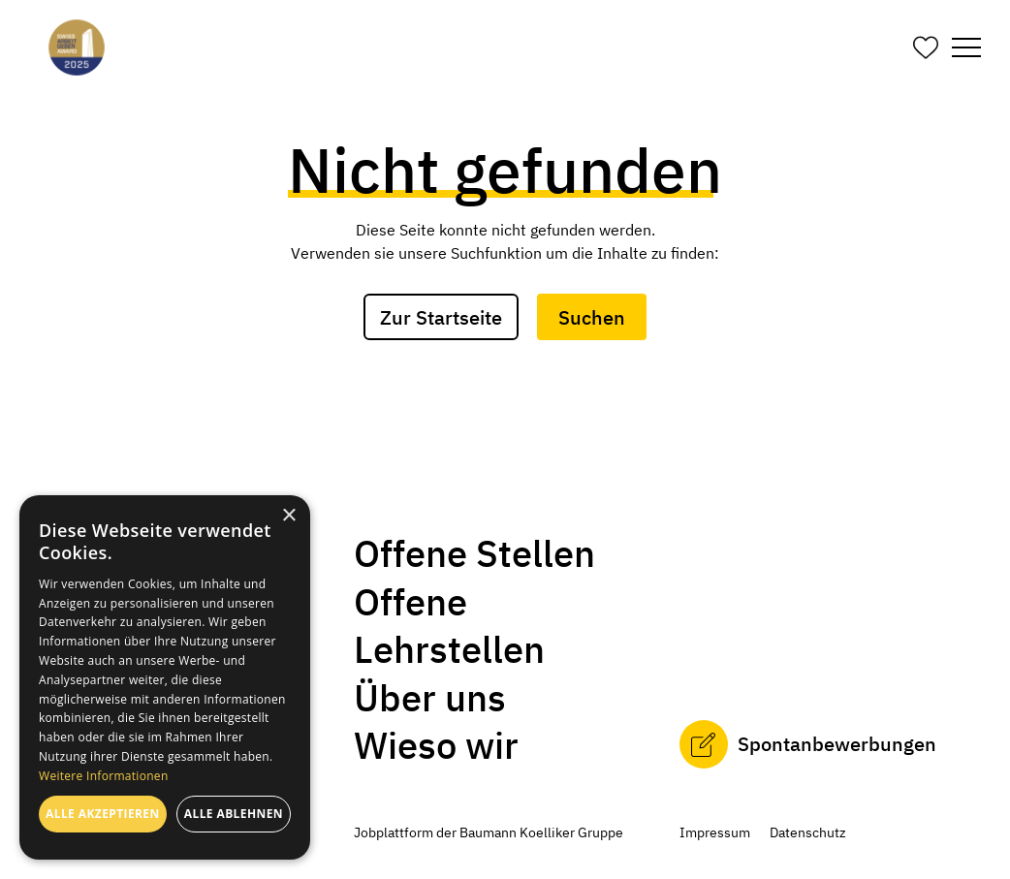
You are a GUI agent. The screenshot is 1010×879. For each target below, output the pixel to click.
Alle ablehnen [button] (233, 813)
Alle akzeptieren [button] (103, 813)
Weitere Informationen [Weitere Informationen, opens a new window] (104, 776)
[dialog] (164, 677)
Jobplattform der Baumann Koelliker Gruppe (488, 832)
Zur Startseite (441, 317)
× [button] (288, 516)
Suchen (591, 317)
